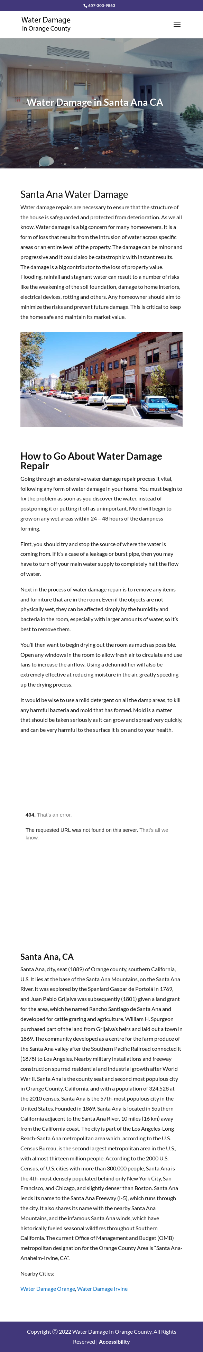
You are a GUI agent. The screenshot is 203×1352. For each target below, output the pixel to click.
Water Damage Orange (47, 1288)
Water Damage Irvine (102, 1288)
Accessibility (114, 1341)
